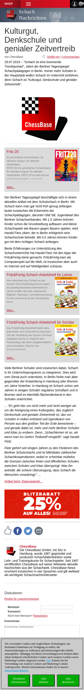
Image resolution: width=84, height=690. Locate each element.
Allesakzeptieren (68, 680)
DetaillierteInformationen (19, 680)
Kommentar (11, 621)
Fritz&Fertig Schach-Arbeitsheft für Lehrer (39, 275)
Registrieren (40, 615)
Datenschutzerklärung (16, 670)
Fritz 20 (12, 152)
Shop (8, 3)
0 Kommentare (71, 56)
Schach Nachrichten (32, 15)
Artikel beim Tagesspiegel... (23, 481)
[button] (28, 4)
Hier (49, 660)
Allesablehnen (43, 680)
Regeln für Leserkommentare (21, 598)
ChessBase (28, 546)
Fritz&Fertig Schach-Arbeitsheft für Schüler (40, 322)
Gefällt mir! (53, 56)
